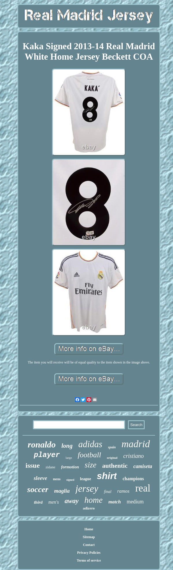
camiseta (142, 466)
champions (133, 478)
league (85, 479)
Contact (89, 545)
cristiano (133, 456)
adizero (89, 508)
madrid (136, 444)
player (47, 455)
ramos (123, 491)
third (38, 502)
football (89, 455)
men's (53, 502)
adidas (90, 444)
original (112, 457)
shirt (107, 476)
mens (57, 479)
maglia (62, 491)
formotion (70, 467)
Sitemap (89, 537)
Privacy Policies (89, 553)
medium (135, 502)
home (93, 500)
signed (70, 479)
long (67, 445)
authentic (115, 465)
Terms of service (89, 560)
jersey (86, 488)
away (72, 501)
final (107, 491)
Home (88, 529)
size (90, 465)
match (114, 502)
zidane (50, 467)
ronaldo (42, 444)
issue (32, 465)
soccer (37, 489)
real (142, 488)
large (69, 457)
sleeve (40, 478)
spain (112, 447)
